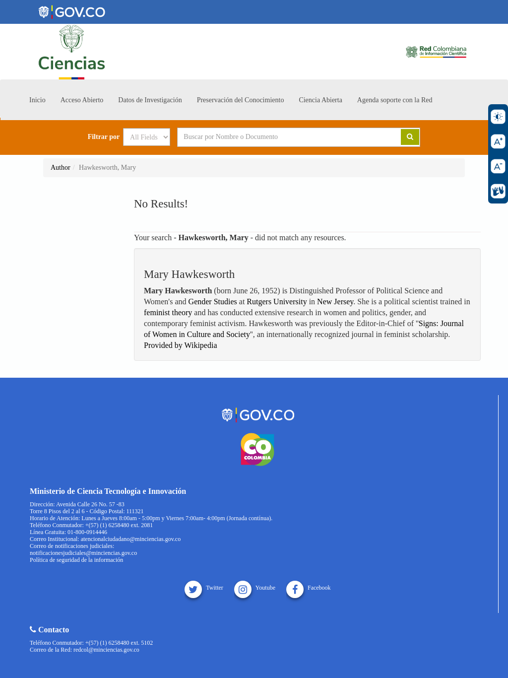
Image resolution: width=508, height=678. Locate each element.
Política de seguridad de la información (76, 559)
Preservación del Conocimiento (240, 100)
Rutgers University (277, 301)
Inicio (37, 100)
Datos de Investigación (150, 100)
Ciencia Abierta (320, 100)
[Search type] (146, 137)
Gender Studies (213, 301)
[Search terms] (277, 137)
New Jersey (335, 301)
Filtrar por (104, 137)
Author (60, 167)
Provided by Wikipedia (180, 345)
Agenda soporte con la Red (395, 100)
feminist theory (168, 312)
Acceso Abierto (82, 100)
